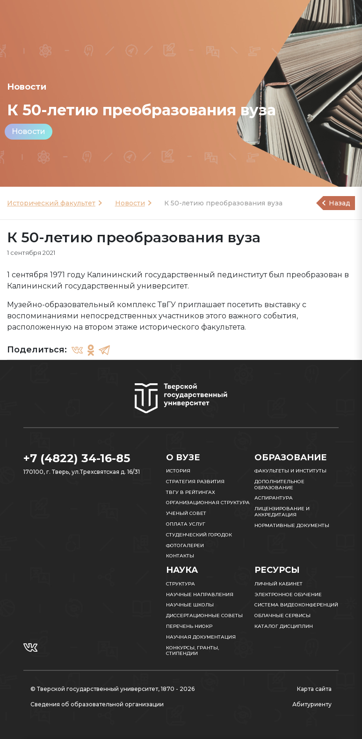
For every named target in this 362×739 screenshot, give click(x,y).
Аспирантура (273, 498)
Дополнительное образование (279, 485)
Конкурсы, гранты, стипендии (192, 651)
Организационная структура (208, 503)
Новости (28, 131)
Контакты (180, 556)
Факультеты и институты (290, 471)
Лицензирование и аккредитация (282, 512)
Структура (180, 584)
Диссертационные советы (204, 615)
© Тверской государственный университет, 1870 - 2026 (112, 688)
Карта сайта (314, 688)
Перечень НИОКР (189, 626)
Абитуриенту (312, 704)
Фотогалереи (185, 545)
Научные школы (190, 605)
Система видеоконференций (296, 605)
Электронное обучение (288, 594)
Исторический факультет (51, 203)
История (178, 471)
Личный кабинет (278, 584)
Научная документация (201, 637)
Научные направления (199, 594)
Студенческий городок (199, 535)
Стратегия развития (195, 482)
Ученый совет (186, 513)
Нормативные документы (291, 525)
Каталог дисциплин (283, 626)
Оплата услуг (185, 524)
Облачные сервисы (282, 615)
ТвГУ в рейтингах (190, 492)
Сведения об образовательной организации (97, 704)
